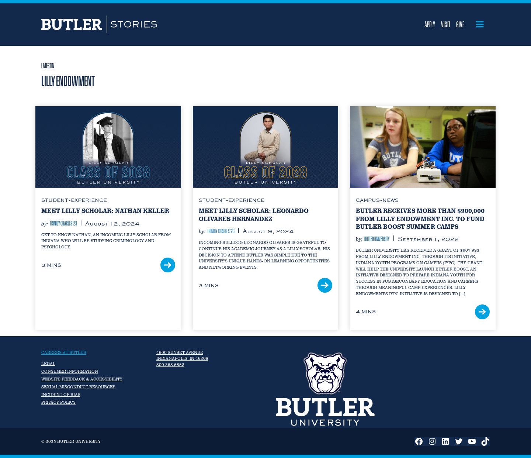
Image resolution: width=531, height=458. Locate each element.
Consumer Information (69, 371)
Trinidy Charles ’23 (63, 223)
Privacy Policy (58, 402)
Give (460, 24)
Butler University (377, 239)
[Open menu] (480, 24)
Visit (445, 24)
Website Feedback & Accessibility (81, 379)
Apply (429, 24)
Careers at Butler (63, 352)
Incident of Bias (60, 394)
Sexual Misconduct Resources (78, 386)
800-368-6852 (170, 364)
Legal (48, 363)
